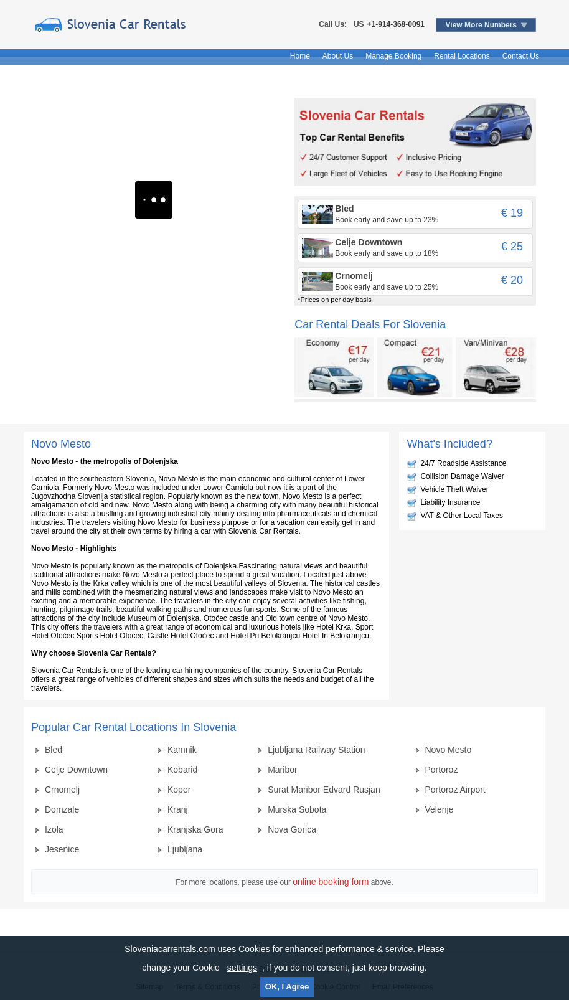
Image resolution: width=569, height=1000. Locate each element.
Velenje (439, 809)
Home (300, 56)
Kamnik (182, 750)
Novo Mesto (448, 750)
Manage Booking (393, 56)
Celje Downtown (76, 770)
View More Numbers (481, 25)
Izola (54, 829)
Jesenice (62, 849)
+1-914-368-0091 (396, 24)
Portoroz (441, 770)
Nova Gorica (292, 829)
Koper (178, 790)
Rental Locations (461, 56)
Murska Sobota (297, 809)
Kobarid (182, 770)
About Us (337, 56)
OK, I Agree (287, 986)
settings (242, 968)
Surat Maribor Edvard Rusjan (324, 790)
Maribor (282, 770)
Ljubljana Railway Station (316, 750)
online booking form (331, 882)
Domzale (62, 809)
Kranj (177, 809)
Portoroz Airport (455, 790)
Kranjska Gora (195, 829)
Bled (53, 750)
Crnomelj (62, 790)
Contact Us (520, 56)
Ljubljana (184, 849)
